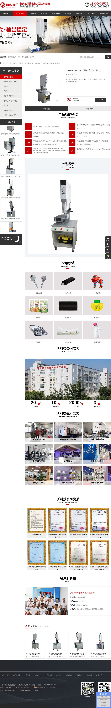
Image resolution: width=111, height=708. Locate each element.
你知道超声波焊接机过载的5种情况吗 (11, 134)
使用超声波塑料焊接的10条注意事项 (11, 156)
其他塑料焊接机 (9, 96)
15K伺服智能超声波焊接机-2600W (59, 654)
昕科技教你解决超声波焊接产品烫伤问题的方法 (14, 198)
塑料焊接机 (25, 57)
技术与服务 (56, 13)
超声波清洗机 (12, 57)
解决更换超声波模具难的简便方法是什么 (12, 219)
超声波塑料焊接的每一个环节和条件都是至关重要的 (16, 177)
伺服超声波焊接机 (10, 82)
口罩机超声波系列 (10, 115)
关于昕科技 (91, 13)
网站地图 (89, 675)
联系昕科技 (104, 13)
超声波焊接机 (19, 13)
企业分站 (99, 675)
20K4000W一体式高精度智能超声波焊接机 (47, 63)
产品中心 (33, 13)
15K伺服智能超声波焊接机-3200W (37, 654)
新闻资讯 (79, 13)
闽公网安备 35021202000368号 (44, 687)
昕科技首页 (6, 13)
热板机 (32, 57)
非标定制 (44, 13)
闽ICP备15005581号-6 (51, 685)
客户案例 (68, 13)
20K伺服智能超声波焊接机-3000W (81, 654)
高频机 (6, 86)
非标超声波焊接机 (10, 101)
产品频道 (20, 63)
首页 (14, 63)
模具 (19, 57)
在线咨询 (100, 100)
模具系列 (7, 106)
